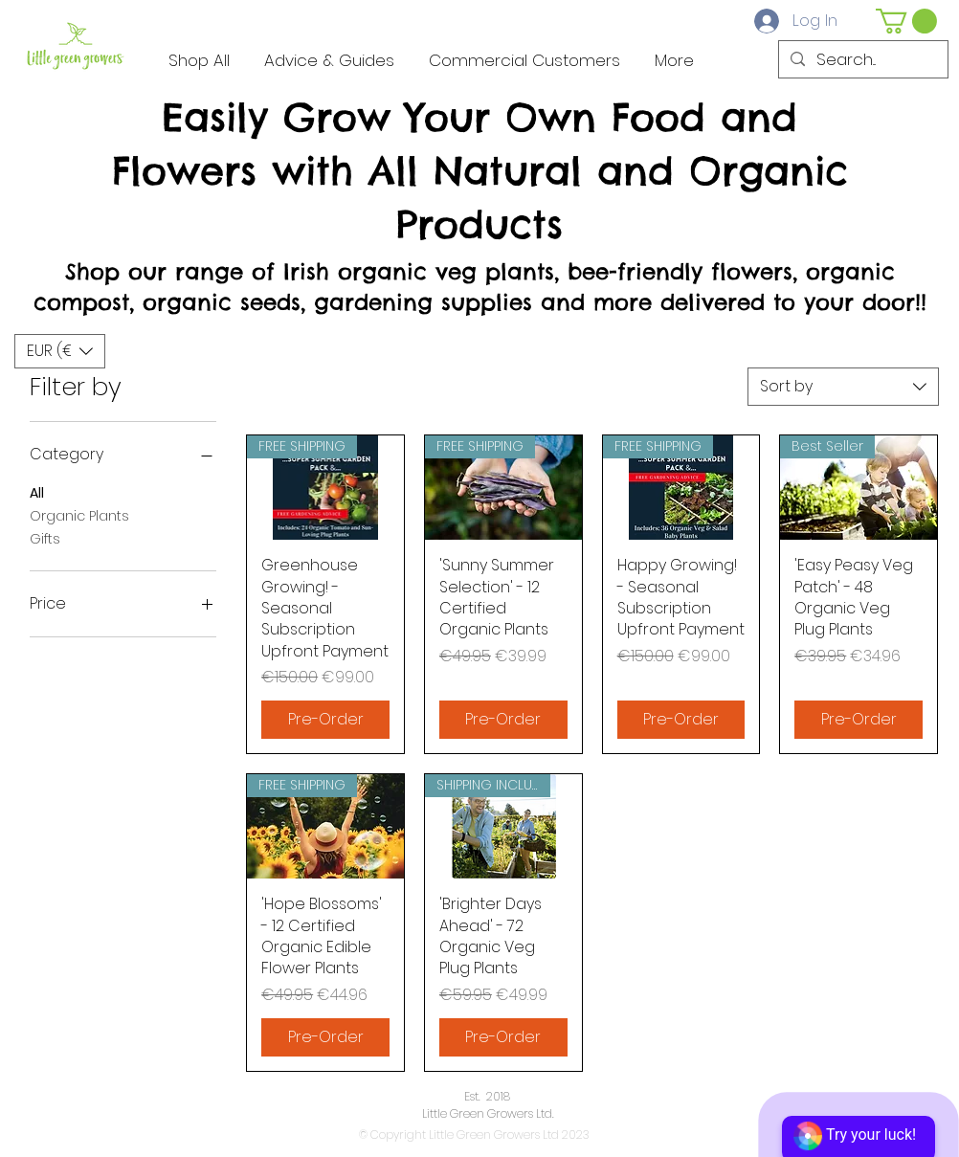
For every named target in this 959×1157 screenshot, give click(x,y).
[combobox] (843, 386)
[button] (906, 21)
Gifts (45, 538)
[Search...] (861, 60)
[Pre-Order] (325, 720)
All (37, 492)
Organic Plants (79, 515)
